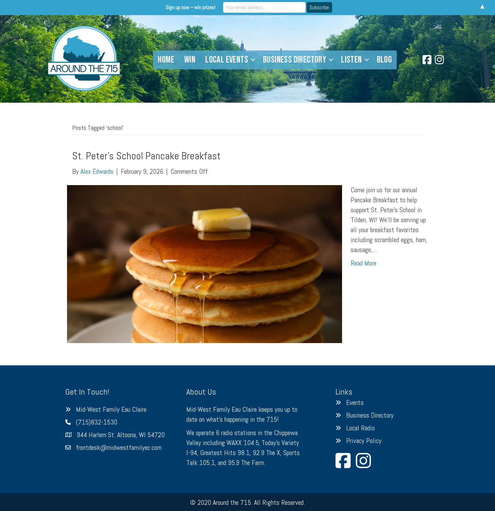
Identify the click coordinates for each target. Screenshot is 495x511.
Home (166, 59)
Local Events (226, 59)
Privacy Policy (364, 440)
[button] (253, 59)
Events (355, 402)
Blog (384, 59)
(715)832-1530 (96, 422)
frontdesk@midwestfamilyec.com (119, 447)
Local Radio (360, 427)
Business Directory (294, 59)
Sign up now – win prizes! (190, 7)
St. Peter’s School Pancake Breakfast (146, 155)
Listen (351, 59)
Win (189, 59)
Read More (363, 263)
